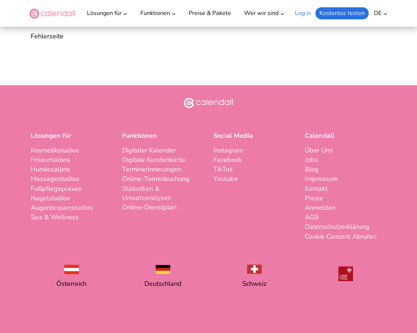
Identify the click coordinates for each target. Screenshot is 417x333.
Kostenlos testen (342, 13)
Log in (303, 13)
